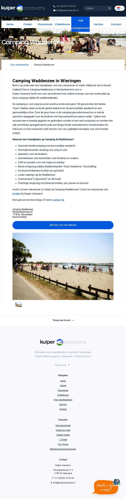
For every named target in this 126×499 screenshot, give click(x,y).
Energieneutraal (63, 425)
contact (56, 199)
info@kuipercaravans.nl (66, 10)
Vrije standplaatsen (80, 24)
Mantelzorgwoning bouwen (63, 449)
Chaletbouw (62, 24)
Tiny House (63, 444)
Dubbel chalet (63, 435)
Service (98, 24)
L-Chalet (63, 439)
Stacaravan (45, 24)
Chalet (27, 24)
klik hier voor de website (63, 225)
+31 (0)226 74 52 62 (64, 6)
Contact (116, 24)
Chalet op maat (63, 430)
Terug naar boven (63, 320)
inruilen (16, 193)
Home (10, 24)
